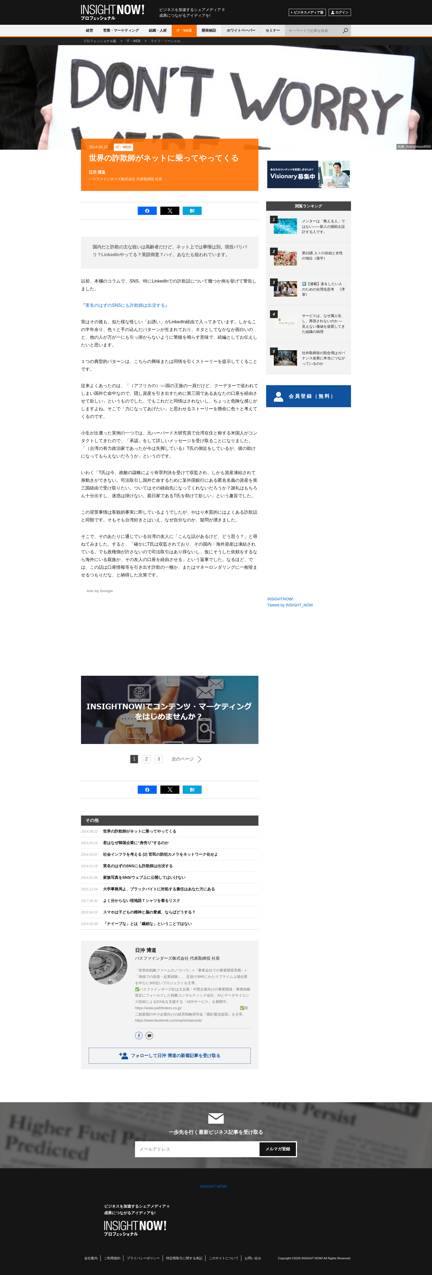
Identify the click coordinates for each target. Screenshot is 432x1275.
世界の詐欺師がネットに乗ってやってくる (139, 831)
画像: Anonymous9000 (414, 147)
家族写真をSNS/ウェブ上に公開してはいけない (144, 877)
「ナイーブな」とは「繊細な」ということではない (147, 923)
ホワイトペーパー (241, 30)
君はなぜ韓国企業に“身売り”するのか (136, 843)
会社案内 (91, 1258)
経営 (89, 30)
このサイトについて (224, 1258)
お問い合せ (253, 1258)
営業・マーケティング (121, 30)
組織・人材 (158, 30)
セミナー (273, 30)
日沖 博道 (97, 172)
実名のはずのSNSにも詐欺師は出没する (125, 305)
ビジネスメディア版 (308, 12)
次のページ (183, 759)
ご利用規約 (112, 1258)
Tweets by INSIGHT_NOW (290, 605)
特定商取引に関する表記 (184, 1258)
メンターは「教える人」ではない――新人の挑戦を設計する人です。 (323, 226)
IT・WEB (184, 30)
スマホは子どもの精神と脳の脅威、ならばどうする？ (149, 912)
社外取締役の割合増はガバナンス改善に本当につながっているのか (323, 358)
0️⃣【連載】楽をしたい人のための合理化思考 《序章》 (323, 289)
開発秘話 (209, 30)
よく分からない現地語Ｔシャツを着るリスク (141, 900)
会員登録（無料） (305, 396)
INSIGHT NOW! (112, 12)
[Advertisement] (201, 626)
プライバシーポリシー (143, 1258)
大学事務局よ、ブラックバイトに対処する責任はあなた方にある (159, 889)
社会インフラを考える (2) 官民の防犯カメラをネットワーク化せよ (160, 854)
